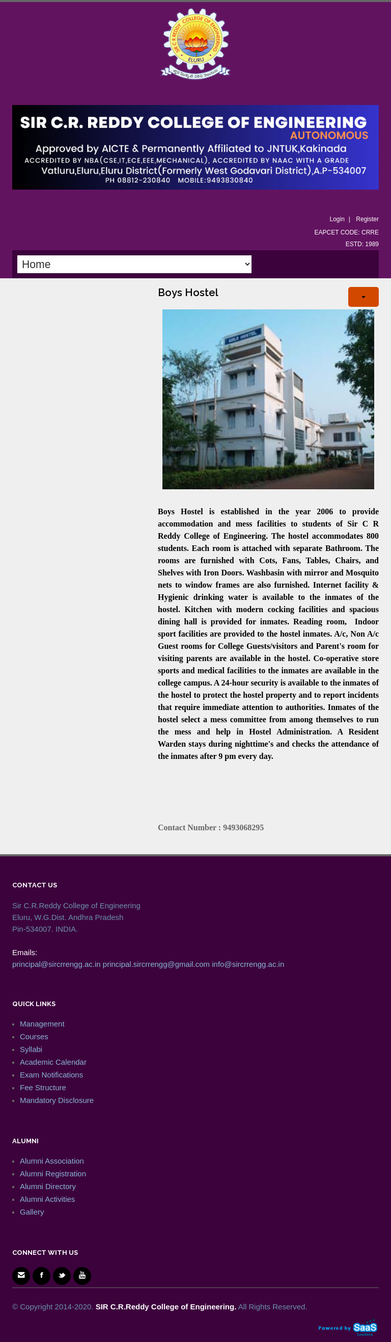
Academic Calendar (53, 1062)
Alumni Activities (47, 1199)
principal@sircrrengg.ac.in (56, 964)
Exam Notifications (51, 1074)
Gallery (32, 1211)
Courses (34, 1036)
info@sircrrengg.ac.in (248, 964)
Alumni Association (52, 1160)
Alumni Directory (48, 1186)
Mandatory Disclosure (57, 1100)
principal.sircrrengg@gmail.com (156, 964)
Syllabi (31, 1049)
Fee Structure (43, 1087)
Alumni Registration (53, 1173)
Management (42, 1023)
